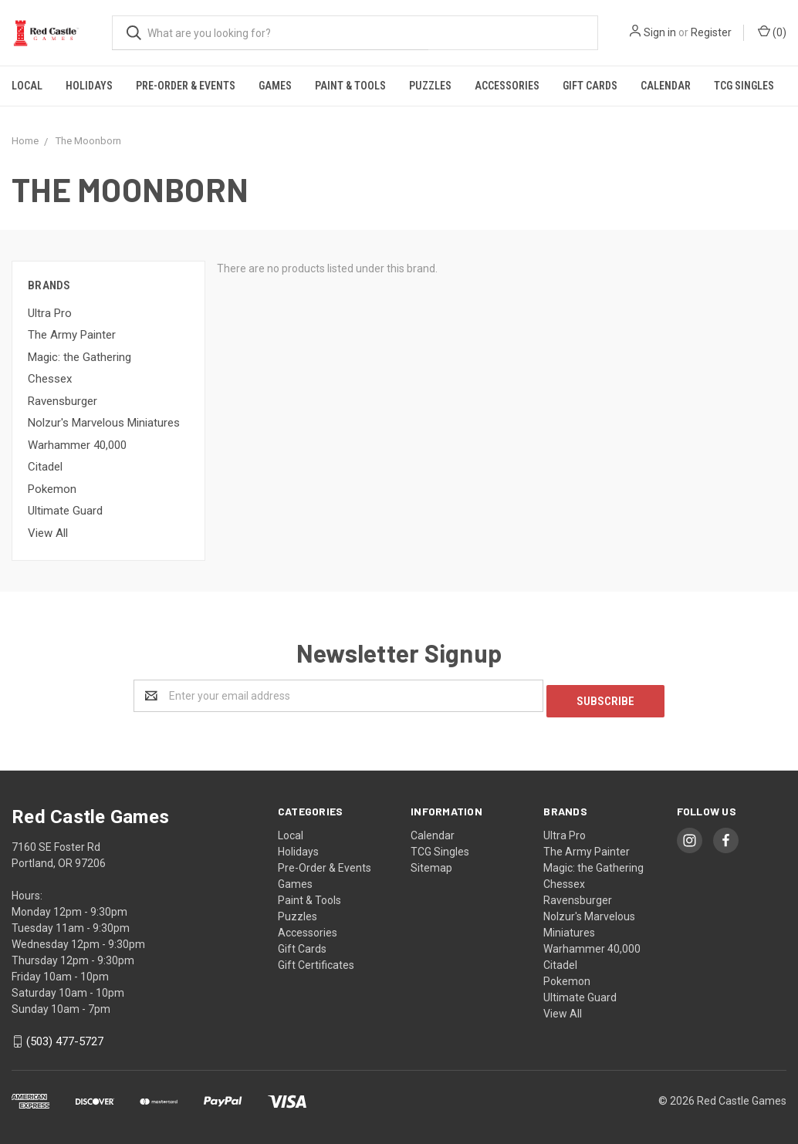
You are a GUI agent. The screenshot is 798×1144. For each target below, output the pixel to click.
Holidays (89, 85)
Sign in (660, 32)
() (772, 32)
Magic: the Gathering (79, 357)
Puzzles (430, 85)
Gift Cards (590, 85)
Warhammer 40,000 (77, 445)
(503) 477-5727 (64, 1037)
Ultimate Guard (65, 511)
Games (275, 85)
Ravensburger (62, 401)
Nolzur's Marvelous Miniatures (104, 423)
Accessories (507, 85)
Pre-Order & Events (185, 85)
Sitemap (431, 862)
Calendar (666, 85)
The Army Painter (72, 335)
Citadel (45, 467)
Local (27, 85)
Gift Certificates (316, 959)
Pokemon (52, 489)
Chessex (50, 379)
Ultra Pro (50, 313)
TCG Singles (744, 85)
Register (711, 32)
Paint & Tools (350, 85)
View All (48, 533)
